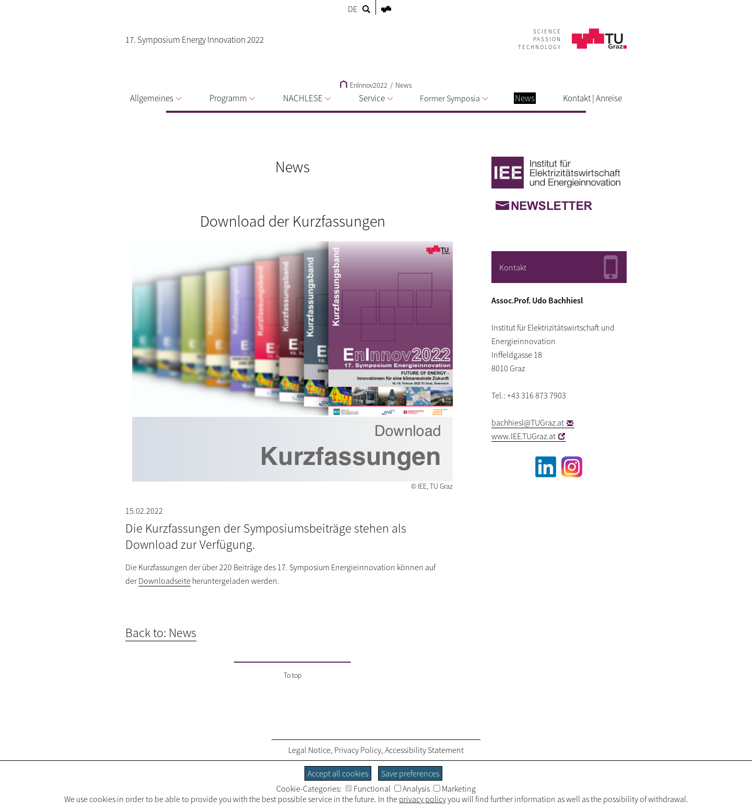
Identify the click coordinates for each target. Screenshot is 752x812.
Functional (368, 788)
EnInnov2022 (363, 85)
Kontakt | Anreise (592, 98)
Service (376, 98)
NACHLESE (307, 98)
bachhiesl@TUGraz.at (527, 422)
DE (352, 9)
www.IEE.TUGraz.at (523, 436)
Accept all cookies (338, 773)
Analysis (412, 788)
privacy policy (422, 799)
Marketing (454, 788)
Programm (232, 98)
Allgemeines (155, 98)
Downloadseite (164, 580)
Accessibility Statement (424, 750)
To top (293, 675)
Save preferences (410, 773)
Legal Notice (309, 750)
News (403, 85)
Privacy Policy (357, 750)
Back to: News (160, 633)
